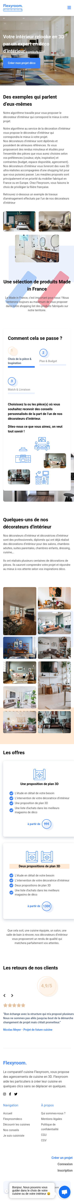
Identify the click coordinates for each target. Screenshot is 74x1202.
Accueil (7, 1113)
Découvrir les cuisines (16, 1124)
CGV (44, 1140)
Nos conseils (11, 1130)
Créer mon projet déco (22, 63)
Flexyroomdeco (12, 1119)
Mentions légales (51, 1119)
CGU (44, 1134)
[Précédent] (4, 995)
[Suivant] (12, 995)
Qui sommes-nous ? (53, 1113)
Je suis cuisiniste (13, 1135)
